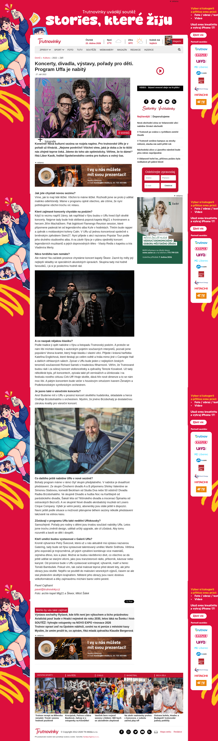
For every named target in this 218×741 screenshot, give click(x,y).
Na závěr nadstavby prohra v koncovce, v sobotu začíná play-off (138, 718)
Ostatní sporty (45, 675)
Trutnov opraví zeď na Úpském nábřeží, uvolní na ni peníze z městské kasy (82, 626)
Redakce (135, 50)
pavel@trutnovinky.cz (47, 589)
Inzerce (149, 50)
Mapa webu (165, 732)
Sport (57, 50)
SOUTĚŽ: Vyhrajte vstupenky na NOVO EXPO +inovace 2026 (73, 622)
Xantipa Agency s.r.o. (91, 737)
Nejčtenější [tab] (143, 116)
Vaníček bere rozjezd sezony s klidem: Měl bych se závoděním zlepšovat (108, 718)
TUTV (80, 50)
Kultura (46, 58)
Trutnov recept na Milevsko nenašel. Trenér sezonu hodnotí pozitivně (49, 718)
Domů (37, 58)
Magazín (177, 41)
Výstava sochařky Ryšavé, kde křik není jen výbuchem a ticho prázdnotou (81, 614)
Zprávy (44, 50)
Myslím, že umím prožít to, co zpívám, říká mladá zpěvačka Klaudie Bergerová (84, 630)
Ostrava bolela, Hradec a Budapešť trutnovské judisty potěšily (166, 718)
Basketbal (132, 675)
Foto (70, 50)
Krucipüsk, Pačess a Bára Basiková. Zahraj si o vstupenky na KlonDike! (78, 718)
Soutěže (91, 50)
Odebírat (168, 185)
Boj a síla (161, 675)
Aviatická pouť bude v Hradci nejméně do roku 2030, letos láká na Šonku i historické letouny (84, 618)
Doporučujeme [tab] (161, 116)
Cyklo (100, 675)
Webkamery (107, 50)
